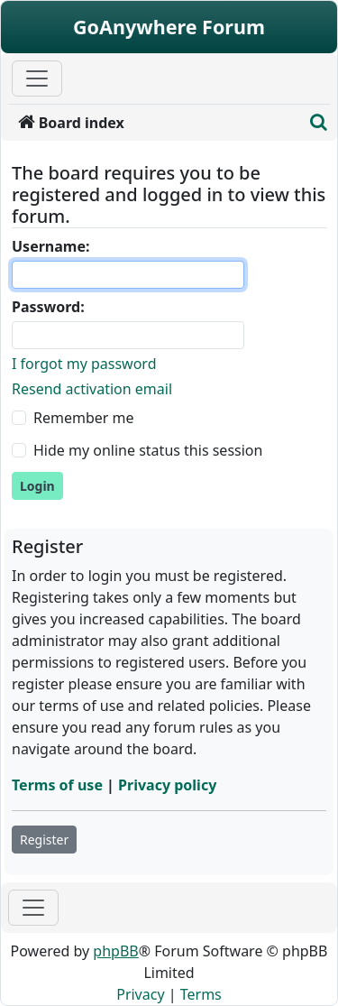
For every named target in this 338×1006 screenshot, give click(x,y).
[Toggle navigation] (33, 908)
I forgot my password (84, 364)
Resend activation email (92, 389)
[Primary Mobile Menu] (37, 78)
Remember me (83, 418)
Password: (48, 307)
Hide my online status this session (147, 450)
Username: (50, 246)
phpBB (115, 951)
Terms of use (57, 785)
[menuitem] (155, 123)
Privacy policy (167, 785)
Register (44, 839)
